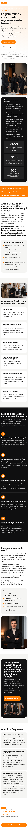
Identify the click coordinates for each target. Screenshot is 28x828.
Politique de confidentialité (8, 811)
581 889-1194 (4, 814)
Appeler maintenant (8, 42)
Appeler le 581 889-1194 (12, 698)
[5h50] (4, 2)
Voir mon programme (9, 47)
